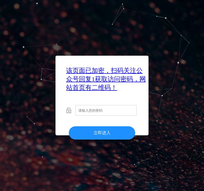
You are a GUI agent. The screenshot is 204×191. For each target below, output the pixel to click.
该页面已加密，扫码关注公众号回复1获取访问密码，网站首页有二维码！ (106, 79)
